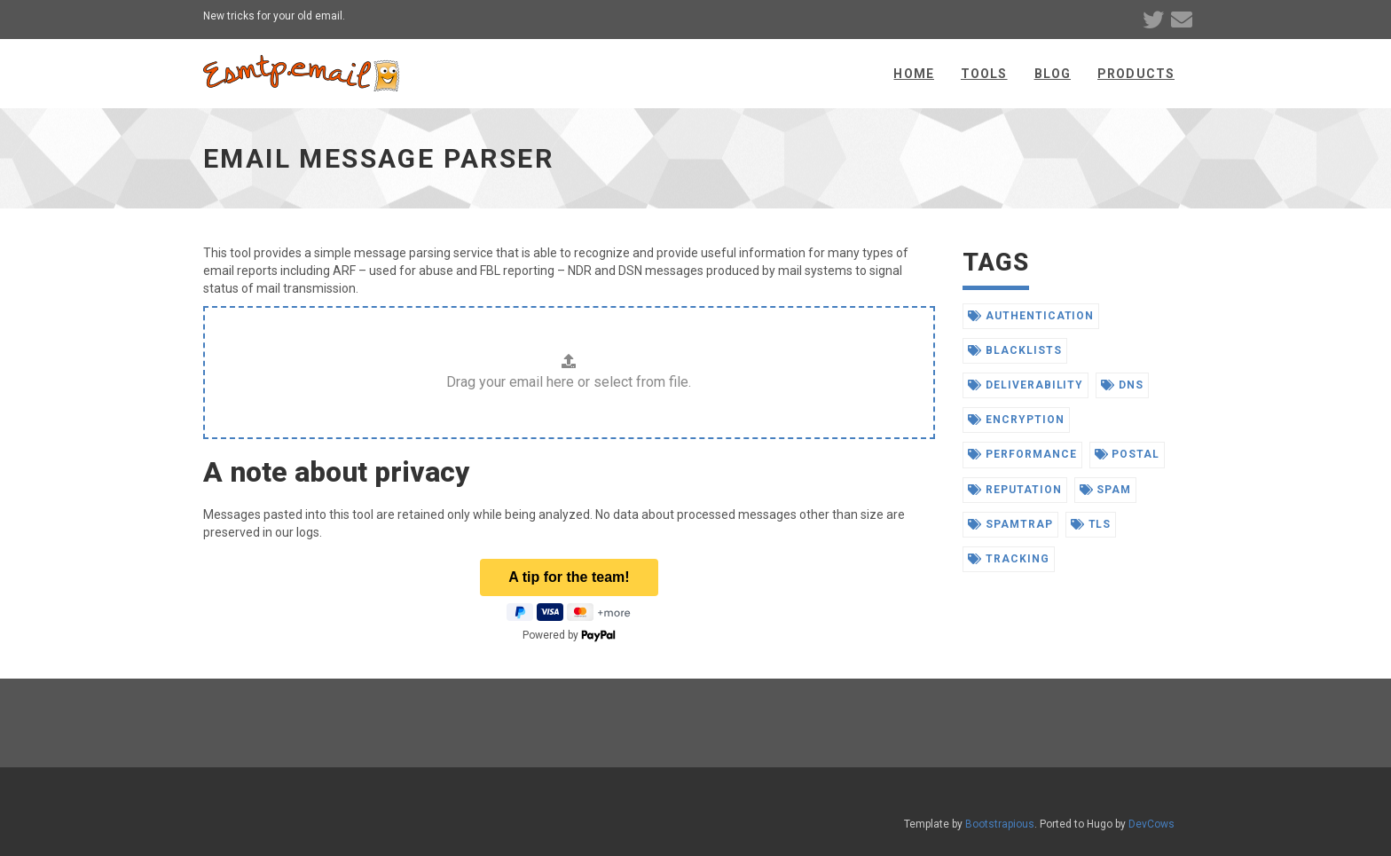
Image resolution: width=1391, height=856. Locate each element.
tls (1091, 524)
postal (1127, 454)
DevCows (1151, 824)
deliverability (1025, 385)
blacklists (1015, 350)
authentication (1031, 316)
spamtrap (1010, 524)
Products (1136, 74)
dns (1122, 385)
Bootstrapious (999, 824)
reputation (1015, 489)
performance (1022, 454)
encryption (1016, 419)
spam (1106, 489)
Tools (984, 74)
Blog (1052, 74)
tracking (1008, 559)
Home (913, 74)
